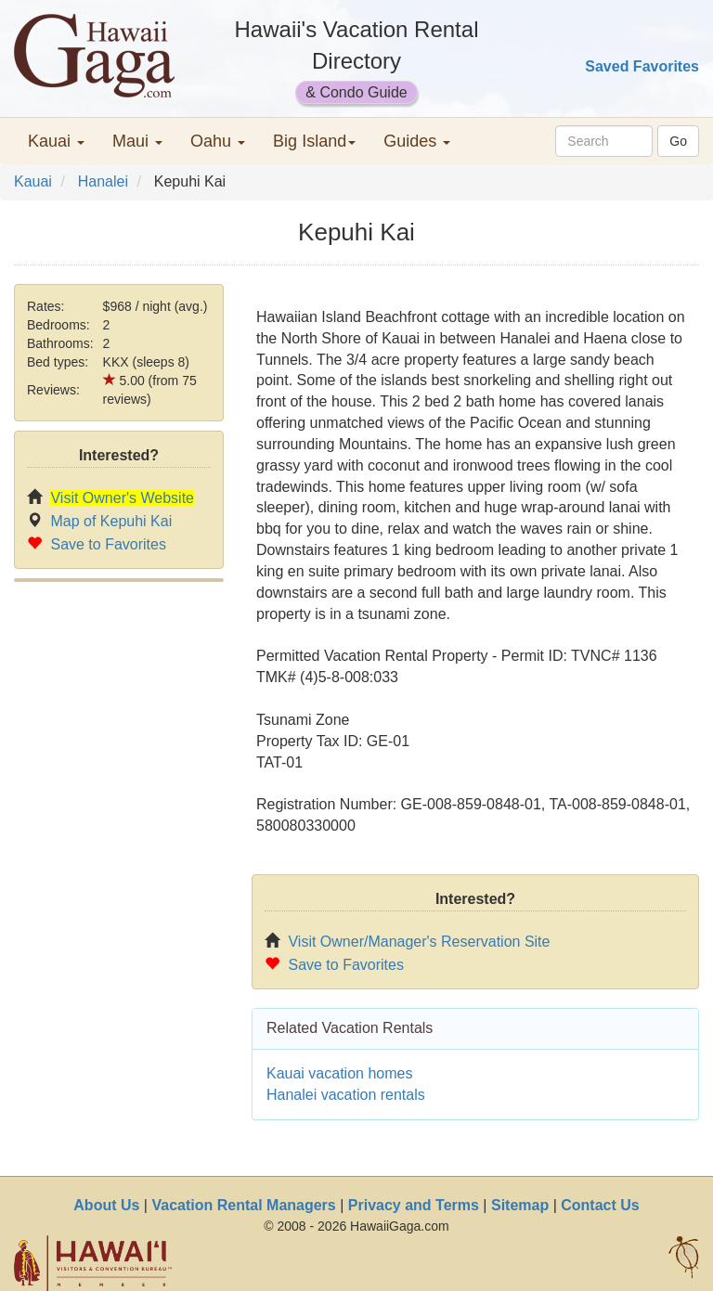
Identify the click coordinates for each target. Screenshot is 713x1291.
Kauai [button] (56, 141)
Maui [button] (137, 141)
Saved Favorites (642, 66)
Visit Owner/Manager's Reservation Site (419, 941)
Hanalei (103, 181)
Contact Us (600, 1205)
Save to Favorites (108, 544)
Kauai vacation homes (339, 1073)
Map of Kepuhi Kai (111, 521)
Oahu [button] (217, 141)
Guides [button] (416, 141)
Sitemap (520, 1205)
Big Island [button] (314, 141)
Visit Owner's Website (122, 498)
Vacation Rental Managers (243, 1205)
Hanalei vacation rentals (345, 1095)
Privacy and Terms (413, 1205)
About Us (106, 1205)
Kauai (33, 181)
